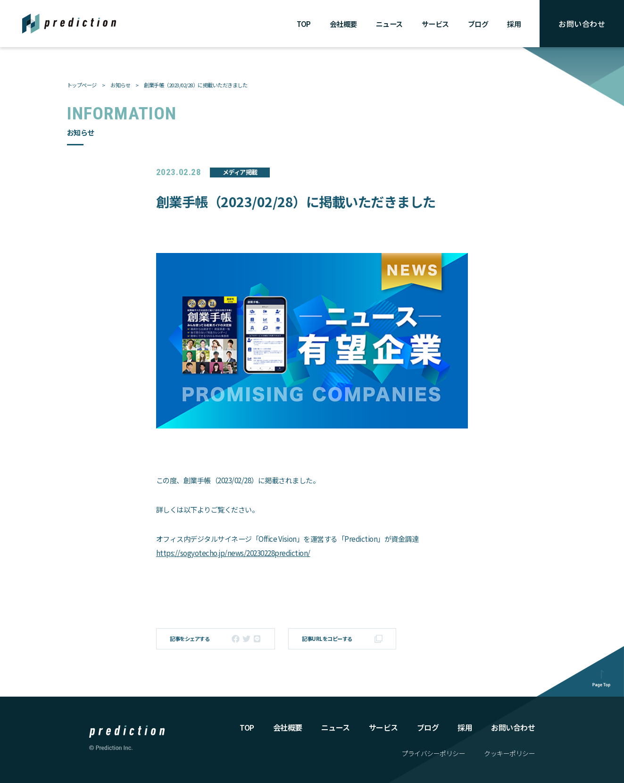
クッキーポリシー (509, 753)
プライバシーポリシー (433, 753)
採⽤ (465, 727)
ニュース (389, 24)
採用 (514, 24)
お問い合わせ (581, 23)
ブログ (478, 24)
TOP (304, 24)
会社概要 (343, 24)
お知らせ (120, 85)
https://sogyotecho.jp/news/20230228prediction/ (233, 553)
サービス (435, 24)
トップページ (82, 85)
